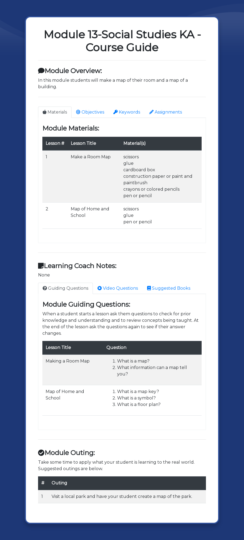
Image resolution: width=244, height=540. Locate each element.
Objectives (90, 112)
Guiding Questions (65, 288)
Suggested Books (168, 288)
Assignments (165, 112)
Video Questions (117, 288)
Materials (55, 112)
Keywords (126, 112)
